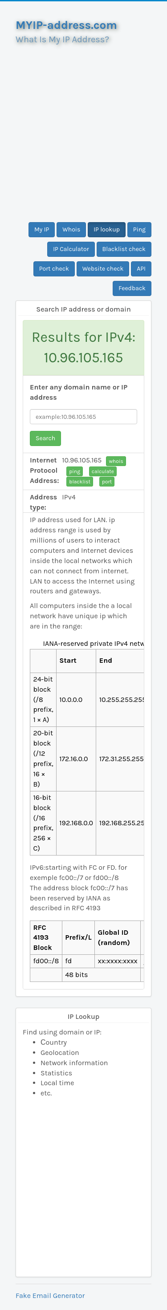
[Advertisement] (83, 129)
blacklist (79, 482)
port (107, 482)
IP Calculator (71, 249)
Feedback (132, 288)
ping (74, 471)
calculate (103, 471)
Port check (54, 268)
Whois (71, 229)
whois (116, 461)
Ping (139, 229)
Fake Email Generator (50, 1295)
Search (45, 438)
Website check (103, 268)
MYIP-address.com (66, 25)
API (141, 268)
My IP (41, 229)
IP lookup (107, 229)
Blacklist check (124, 249)
